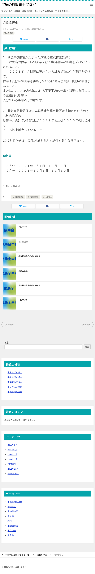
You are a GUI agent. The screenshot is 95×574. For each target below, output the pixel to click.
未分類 (11, 516)
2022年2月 (12, 454)
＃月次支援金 (33, 197)
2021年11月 (13, 469)
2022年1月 (12, 459)
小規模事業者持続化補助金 (29, 256)
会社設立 (12, 506)
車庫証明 (12, 530)
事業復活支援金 (15, 372)
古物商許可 (13, 511)
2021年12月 (13, 464)
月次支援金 (23, 227)
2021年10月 (13, 473)
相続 (10, 521)
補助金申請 (8, 33)
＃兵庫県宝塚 (18, 197)
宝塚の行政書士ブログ (18, 4)
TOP (17, 555)
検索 (6, 342)
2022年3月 (12, 449)
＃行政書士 (47, 197)
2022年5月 (12, 445)
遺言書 (11, 535)
